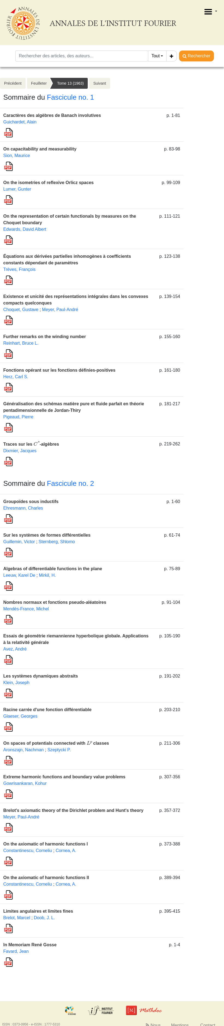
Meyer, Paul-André (60, 309)
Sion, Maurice (16, 155)
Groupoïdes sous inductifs (31, 501)
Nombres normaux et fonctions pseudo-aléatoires (54, 602)
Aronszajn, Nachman (23, 749)
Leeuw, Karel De (19, 575)
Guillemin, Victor (19, 541)
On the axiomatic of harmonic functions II (46, 877)
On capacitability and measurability (40, 149)
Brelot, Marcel (16, 917)
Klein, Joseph (16, 682)
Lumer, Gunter (17, 189)
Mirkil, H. (47, 575)
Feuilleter (39, 83)
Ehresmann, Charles (23, 508)
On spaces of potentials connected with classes (56, 743)
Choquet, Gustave (20, 309)
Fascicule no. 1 (70, 97)
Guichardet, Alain (20, 122)
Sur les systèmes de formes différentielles (46, 535)
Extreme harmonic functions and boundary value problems (64, 776)
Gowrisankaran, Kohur (25, 783)
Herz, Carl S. (15, 376)
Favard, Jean (16, 951)
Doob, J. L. (44, 917)
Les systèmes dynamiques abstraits (40, 676)
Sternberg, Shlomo (57, 541)
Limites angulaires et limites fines (38, 911)
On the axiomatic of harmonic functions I (45, 844)
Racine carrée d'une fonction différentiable (47, 709)
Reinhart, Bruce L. (20, 343)
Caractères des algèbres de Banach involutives (52, 115)
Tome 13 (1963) (70, 83)
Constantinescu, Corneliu (27, 850)
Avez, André (15, 649)
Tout (156, 56)
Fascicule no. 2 (70, 483)
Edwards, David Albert (24, 229)
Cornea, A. (66, 850)
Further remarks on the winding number (44, 336)
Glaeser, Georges (20, 716)
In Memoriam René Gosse (30, 944)
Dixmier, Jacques (20, 450)
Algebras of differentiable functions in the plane (52, 568)
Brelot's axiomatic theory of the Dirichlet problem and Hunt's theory (73, 810)
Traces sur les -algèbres (31, 444)
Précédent (13, 83)
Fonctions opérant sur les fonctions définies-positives (59, 370)
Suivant (99, 83)
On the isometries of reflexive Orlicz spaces (48, 182)
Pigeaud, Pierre (18, 417)
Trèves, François (19, 269)
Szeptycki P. (59, 749)
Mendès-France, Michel (26, 609)
